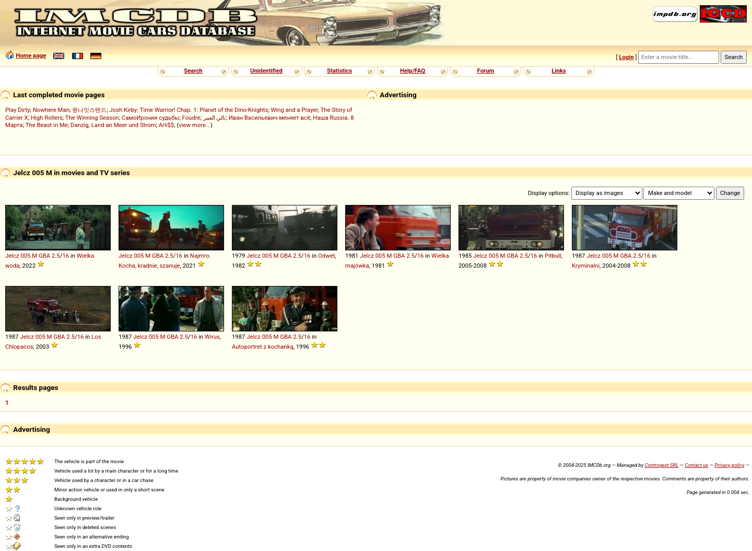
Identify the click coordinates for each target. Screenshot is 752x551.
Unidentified (266, 70)
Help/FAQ (412, 70)
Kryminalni (586, 265)
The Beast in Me (47, 125)
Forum (486, 70)
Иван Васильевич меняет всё (269, 117)
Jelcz (12, 255)
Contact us (696, 465)
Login (626, 57)
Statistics (339, 70)
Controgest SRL (661, 465)
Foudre (191, 117)
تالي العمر (214, 117)
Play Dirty (17, 109)
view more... (194, 125)
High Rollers (47, 117)
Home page (31, 55)
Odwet (326, 255)
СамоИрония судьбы (150, 117)
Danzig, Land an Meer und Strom (113, 125)
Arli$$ (166, 125)
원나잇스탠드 (89, 109)
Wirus (212, 336)
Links (558, 70)
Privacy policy (729, 465)
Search (193, 70)
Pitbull (553, 255)
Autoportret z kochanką (262, 346)
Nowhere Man (51, 109)
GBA (44, 255)
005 (25, 255)
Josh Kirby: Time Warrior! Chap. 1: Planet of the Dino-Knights (188, 109)
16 (65, 255)
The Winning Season (92, 117)
